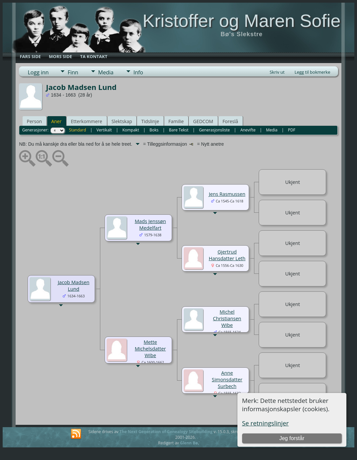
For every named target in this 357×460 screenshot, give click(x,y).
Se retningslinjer (265, 423)
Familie (176, 121)
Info (138, 72)
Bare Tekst (179, 130)
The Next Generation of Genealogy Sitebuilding (166, 431)
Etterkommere (86, 121)
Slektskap (122, 121)
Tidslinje (150, 121)
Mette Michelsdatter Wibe (150, 348)
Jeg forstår (292, 438)
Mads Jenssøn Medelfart (150, 224)
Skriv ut (277, 72)
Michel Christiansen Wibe (227, 318)
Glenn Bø (189, 443)
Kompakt (130, 130)
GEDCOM (203, 121)
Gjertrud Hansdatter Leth (227, 255)
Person (34, 121)
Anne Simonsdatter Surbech (227, 379)
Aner (56, 121)
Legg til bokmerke (312, 72)
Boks (153, 130)
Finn (73, 72)
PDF (291, 130)
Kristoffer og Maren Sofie (241, 21)
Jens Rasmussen (227, 194)
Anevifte (248, 130)
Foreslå (230, 121)
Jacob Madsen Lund (73, 285)
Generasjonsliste (214, 130)
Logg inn (38, 72)
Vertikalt (104, 130)
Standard (77, 130)
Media (106, 72)
